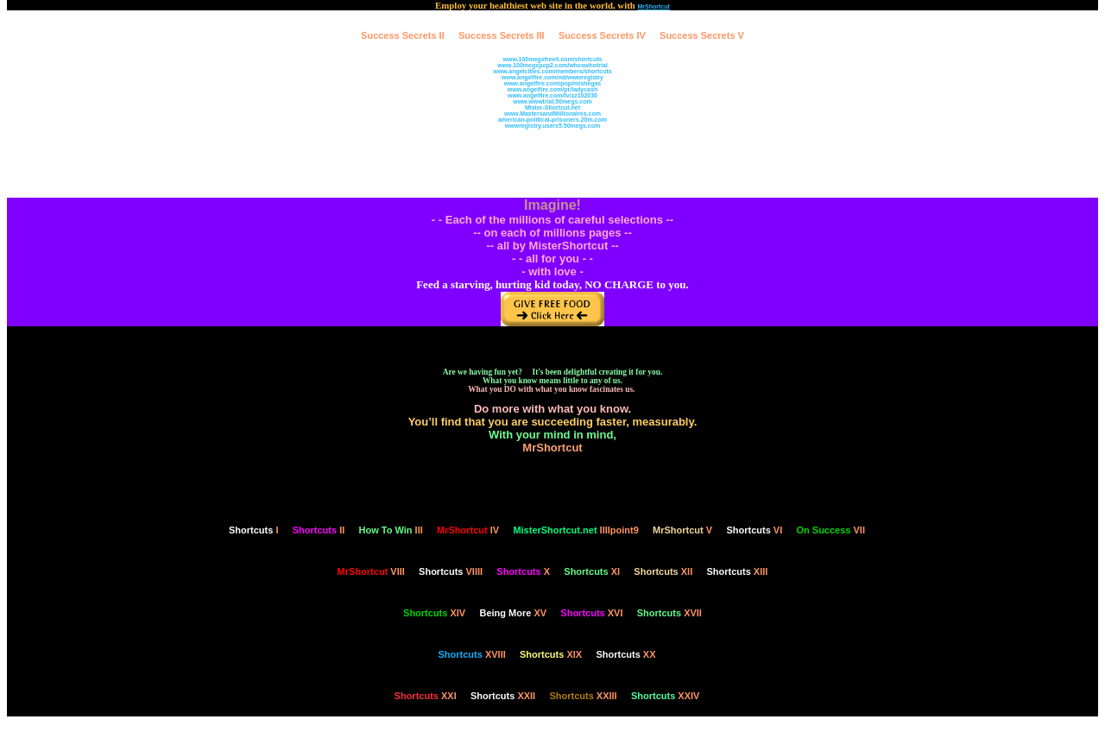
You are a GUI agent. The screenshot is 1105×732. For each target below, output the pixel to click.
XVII (669, 613)
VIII (371, 571)
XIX (551, 654)
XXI (426, 696)
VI (754, 530)
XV (512, 613)
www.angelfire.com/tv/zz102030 (552, 95)
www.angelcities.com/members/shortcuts (552, 71)
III (391, 530)
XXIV (665, 696)
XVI (591, 613)
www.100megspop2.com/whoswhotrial (552, 65)
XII (663, 571)
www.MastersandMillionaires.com (552, 113)
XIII (736, 571)
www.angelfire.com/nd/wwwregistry (552, 77)
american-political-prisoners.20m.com (552, 120)
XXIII (582, 696)
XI (592, 571)
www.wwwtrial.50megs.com (552, 101)
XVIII (472, 654)
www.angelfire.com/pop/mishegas (553, 83)
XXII (502, 696)
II (319, 530)
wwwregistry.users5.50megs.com (552, 126)
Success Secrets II (403, 35)
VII (830, 530)
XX (625, 654)
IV (468, 530)
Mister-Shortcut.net (552, 107)
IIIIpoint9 (575, 530)
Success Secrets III (501, 35)
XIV (434, 613)
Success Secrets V (702, 35)
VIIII (451, 571)
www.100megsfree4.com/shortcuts (553, 59)
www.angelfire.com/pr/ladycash (552, 89)
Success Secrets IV (602, 35)
